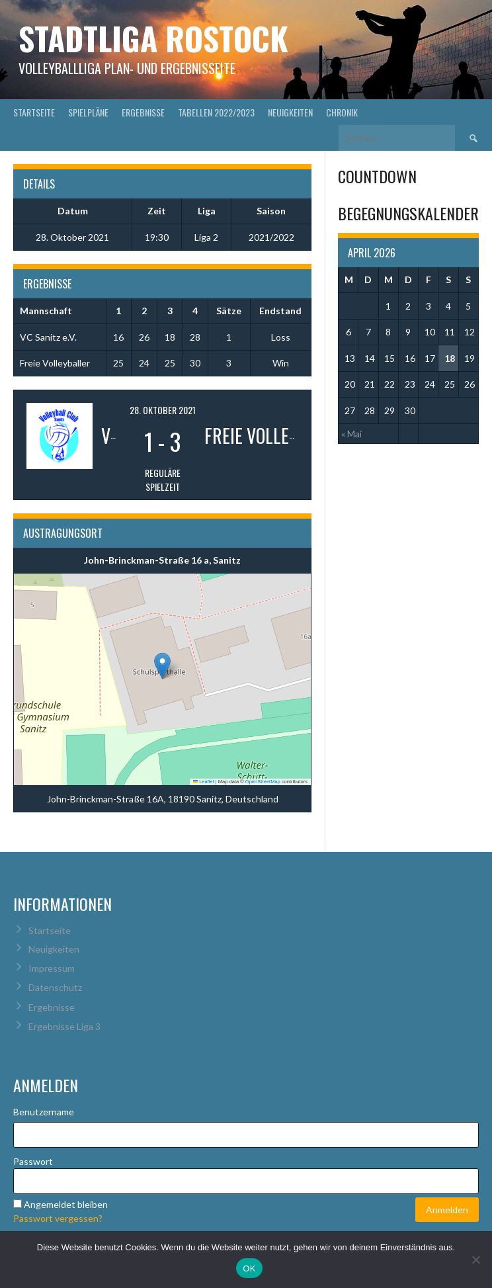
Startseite (34, 112)
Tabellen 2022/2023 (216, 112)
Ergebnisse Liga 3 (64, 1026)
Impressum (51, 968)
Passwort (33, 1161)
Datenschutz (55, 987)
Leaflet (203, 782)
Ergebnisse (143, 112)
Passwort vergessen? (57, 1218)
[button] (162, 665)
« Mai (351, 433)
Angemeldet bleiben (66, 1204)
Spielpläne (88, 112)
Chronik (342, 112)
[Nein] (475, 1259)
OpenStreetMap (262, 782)
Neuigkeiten (290, 112)
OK (249, 1268)
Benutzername (43, 1111)
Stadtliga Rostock (153, 38)
